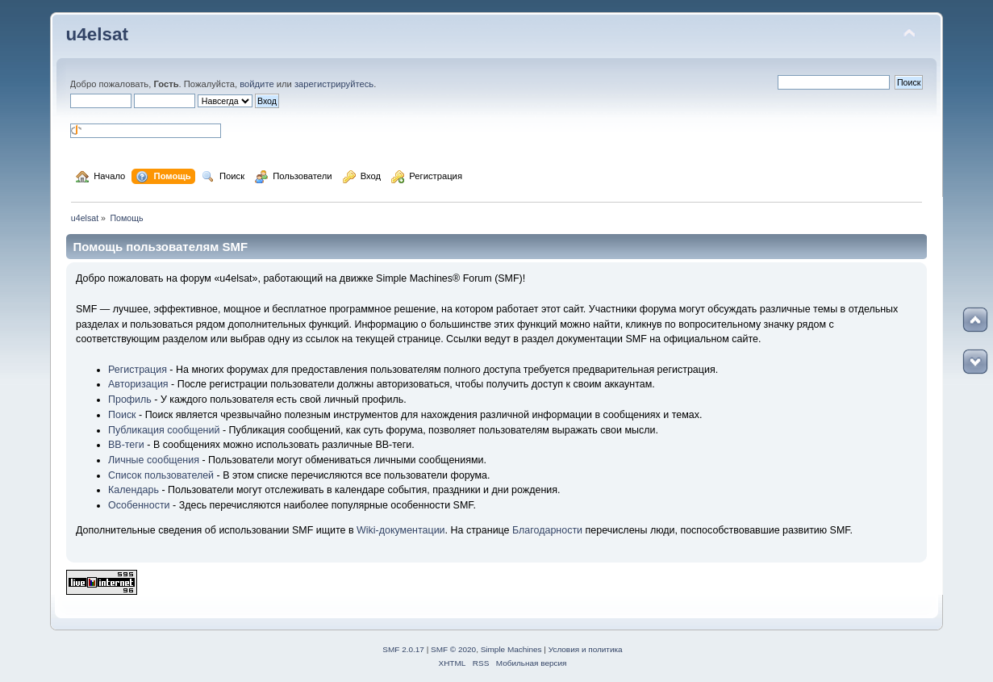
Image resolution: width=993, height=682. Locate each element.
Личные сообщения (153, 460)
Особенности (139, 505)
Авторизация (138, 384)
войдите (256, 84)
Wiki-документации (401, 530)
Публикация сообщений (163, 430)
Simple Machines (511, 649)
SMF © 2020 (453, 649)
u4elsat (97, 34)
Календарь (133, 490)
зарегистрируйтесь (333, 84)
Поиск (122, 414)
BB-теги (126, 444)
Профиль (130, 399)
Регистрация (137, 369)
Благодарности (547, 530)
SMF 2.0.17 (403, 649)
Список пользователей (161, 475)
